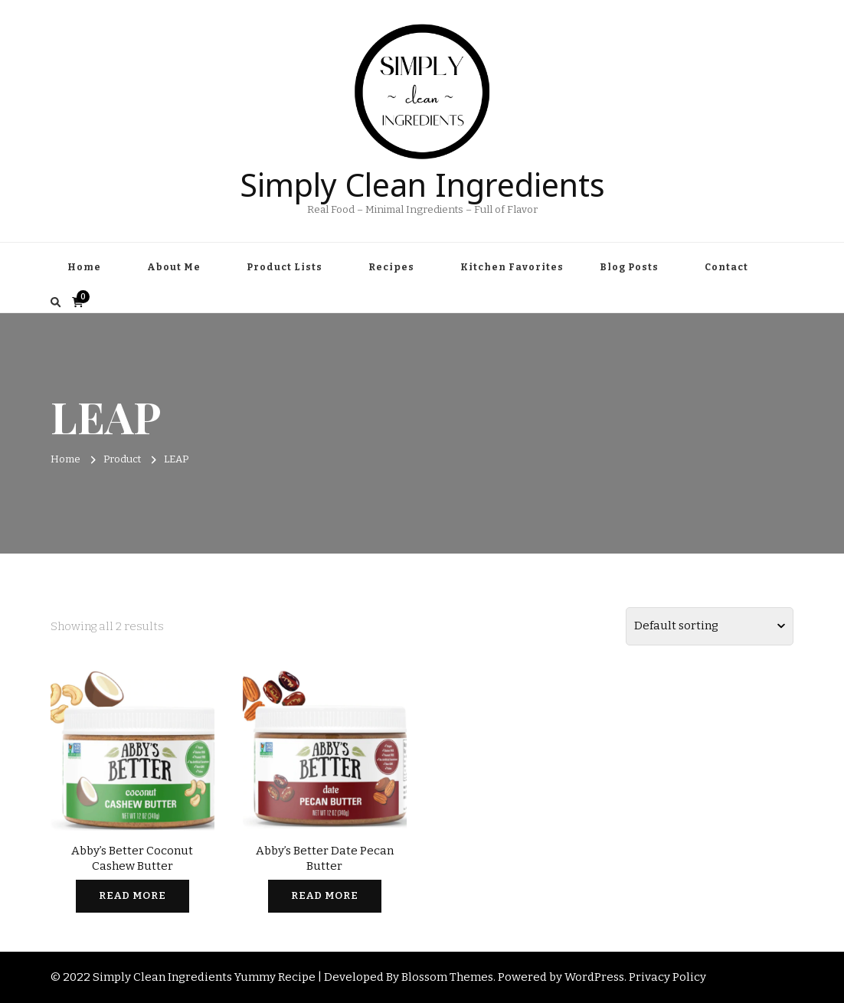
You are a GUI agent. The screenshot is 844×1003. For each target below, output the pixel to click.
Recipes (391, 267)
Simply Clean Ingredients (422, 181)
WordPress (594, 977)
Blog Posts (629, 267)
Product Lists (284, 267)
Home (84, 267)
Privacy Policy (667, 977)
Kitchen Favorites (512, 267)
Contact (726, 267)
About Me (174, 267)
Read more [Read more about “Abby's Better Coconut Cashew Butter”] (132, 896)
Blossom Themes (447, 977)
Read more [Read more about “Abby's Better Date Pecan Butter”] (324, 896)
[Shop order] (709, 626)
